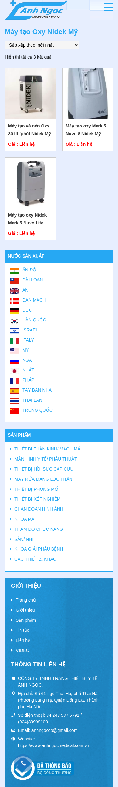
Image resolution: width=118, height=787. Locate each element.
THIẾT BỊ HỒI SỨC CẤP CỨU (44, 469)
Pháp (28, 379)
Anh (27, 289)
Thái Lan (32, 400)
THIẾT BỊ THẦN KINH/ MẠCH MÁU (49, 448)
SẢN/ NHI (23, 539)
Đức (27, 310)
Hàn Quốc (34, 319)
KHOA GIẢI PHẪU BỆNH (38, 549)
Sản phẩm (26, 620)
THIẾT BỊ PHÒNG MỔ (36, 489)
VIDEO (23, 650)
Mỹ (25, 350)
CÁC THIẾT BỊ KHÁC (35, 559)
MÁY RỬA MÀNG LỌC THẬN (43, 479)
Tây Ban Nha (37, 390)
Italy (28, 340)
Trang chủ (26, 600)
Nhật (28, 369)
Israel (30, 329)
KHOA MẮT (25, 519)
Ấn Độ (29, 269)
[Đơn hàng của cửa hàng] (42, 45)
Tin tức (22, 630)
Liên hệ (23, 640)
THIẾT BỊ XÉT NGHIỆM (37, 498)
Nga (27, 360)
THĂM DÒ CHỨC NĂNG (38, 529)
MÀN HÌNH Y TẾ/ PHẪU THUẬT (45, 458)
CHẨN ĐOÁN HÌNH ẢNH (38, 509)
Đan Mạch (34, 300)
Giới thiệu (25, 610)
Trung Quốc (37, 410)
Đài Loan (32, 279)
